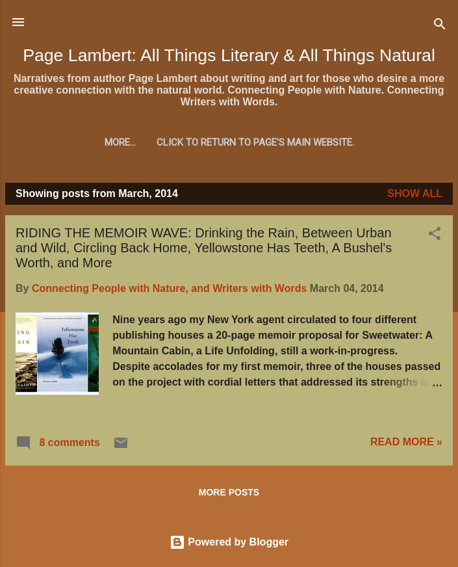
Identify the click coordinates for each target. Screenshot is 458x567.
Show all (414, 193)
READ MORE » (406, 441)
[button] (434, 236)
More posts (229, 492)
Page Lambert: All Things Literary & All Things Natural (229, 55)
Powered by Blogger (229, 541)
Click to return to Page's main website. (229, 142)
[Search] (440, 26)
